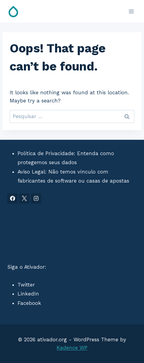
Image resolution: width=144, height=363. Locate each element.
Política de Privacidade (46, 153)
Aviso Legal (31, 172)
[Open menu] (131, 11)
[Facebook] (12, 198)
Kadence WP (72, 348)
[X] (24, 198)
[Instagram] (36, 198)
